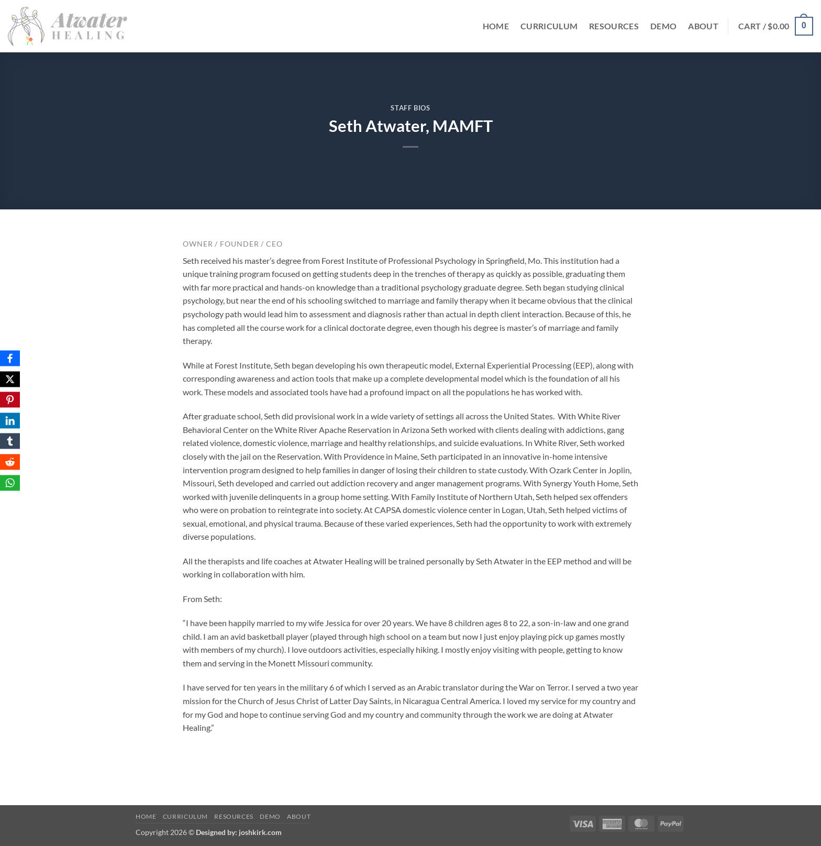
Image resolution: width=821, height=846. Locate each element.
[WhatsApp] (10, 483)
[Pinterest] (10, 400)
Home (496, 26)
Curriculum (549, 26)
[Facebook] (10, 358)
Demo (663, 26)
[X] (10, 379)
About (703, 26)
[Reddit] (10, 462)
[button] (775, 26)
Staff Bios (410, 108)
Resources (614, 26)
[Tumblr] (10, 441)
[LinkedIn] (10, 420)
